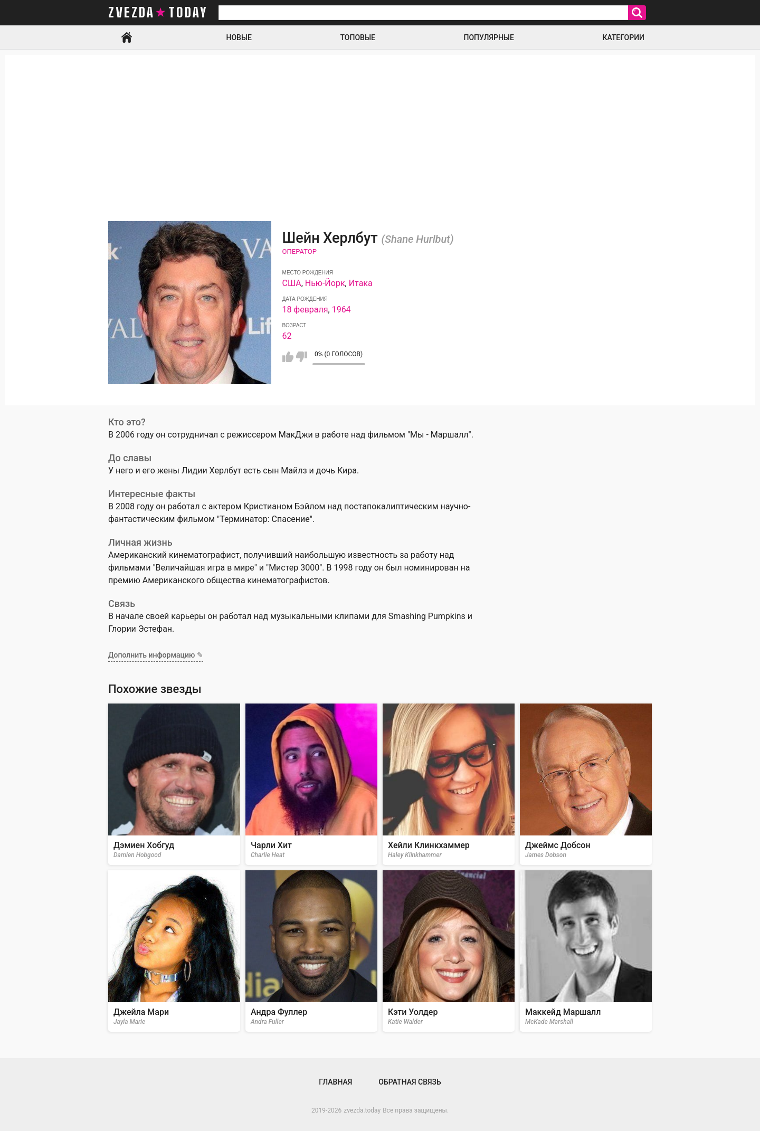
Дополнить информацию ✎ (155, 655)
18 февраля (305, 310)
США (291, 283)
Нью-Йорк (325, 283)
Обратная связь (409, 1082)
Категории (623, 37)
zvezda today (157, 12)
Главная (126, 37)
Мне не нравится (301, 356)
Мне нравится (287, 356)
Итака (361, 283)
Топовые (357, 37)
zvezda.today (362, 1110)
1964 (341, 310)
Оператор (299, 251)
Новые (239, 37)
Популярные (488, 37)
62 (287, 336)
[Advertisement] (380, 129)
